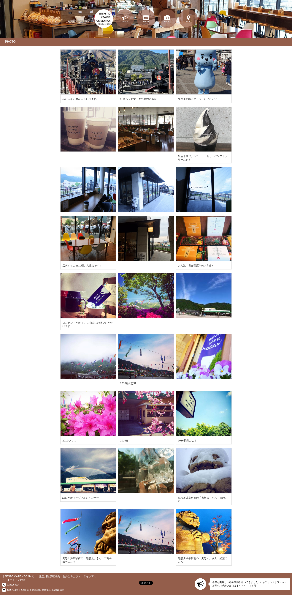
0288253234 (13, 584)
